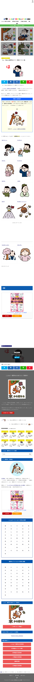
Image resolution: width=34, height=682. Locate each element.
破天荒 (3, 201)
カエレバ (18, 511)
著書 (29, 21)
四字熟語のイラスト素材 (17, 648)
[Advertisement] (17, 9)
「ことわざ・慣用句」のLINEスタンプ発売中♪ (17, 25)
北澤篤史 (3, 478)
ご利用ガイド (17, 136)
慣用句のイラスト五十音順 (6, 58)
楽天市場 (6, 315)
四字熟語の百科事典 (15, 21)
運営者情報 (17, 675)
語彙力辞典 (17, 661)
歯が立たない (4, 140)
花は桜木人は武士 (5, 245)
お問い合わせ (22, 675)
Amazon (16, 315)
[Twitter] (17, 23)
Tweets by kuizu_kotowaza (17, 635)
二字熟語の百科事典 (23, 21)
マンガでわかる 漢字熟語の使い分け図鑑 (16, 312)
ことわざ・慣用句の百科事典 (5, 21)
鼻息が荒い (19, 245)
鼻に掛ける (19, 160)
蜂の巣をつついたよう (21, 201)
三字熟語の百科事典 (17, 665)
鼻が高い (3, 160)
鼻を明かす (19, 140)
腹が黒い (3, 181)
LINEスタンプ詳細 (8, 412)
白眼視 (18, 181)
